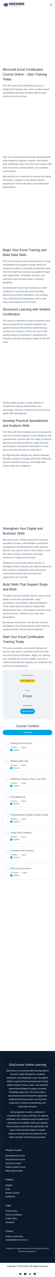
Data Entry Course (13, 1163)
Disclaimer (9, 1222)
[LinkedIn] (35, 1274)
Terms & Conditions (13, 1215)
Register (9, 1185)
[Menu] (51, 5)
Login (7, 1189)
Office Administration (14, 1171)
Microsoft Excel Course (15, 1159)
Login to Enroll (27, 711)
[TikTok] (30, 1274)
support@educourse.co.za (16, 1240)
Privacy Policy (11, 1211)
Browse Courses (12, 1193)
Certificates (10, 1196)
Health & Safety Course (15, 1167)
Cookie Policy (11, 1218)
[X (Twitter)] (25, 1274)
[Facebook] (20, 1274)
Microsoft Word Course (15, 1156)
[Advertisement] (27, 38)
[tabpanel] (27, 367)
